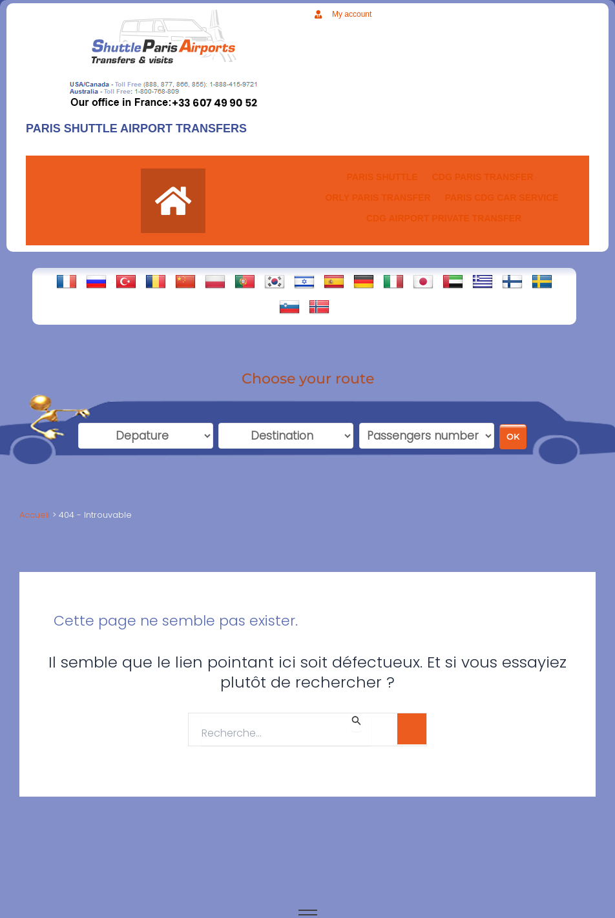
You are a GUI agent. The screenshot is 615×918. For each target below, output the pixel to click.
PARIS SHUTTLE (381, 177)
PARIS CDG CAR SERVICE (502, 197)
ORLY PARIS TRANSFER (377, 197)
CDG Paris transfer (483, 177)
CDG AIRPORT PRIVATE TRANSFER (443, 218)
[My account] (318, 14)
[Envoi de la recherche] (356, 722)
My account (351, 14)
